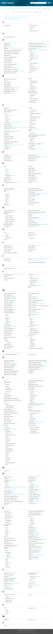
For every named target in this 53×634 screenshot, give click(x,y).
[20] (12, 19)
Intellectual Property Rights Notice (23, 632)
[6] (11, 17)
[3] (7, 17)
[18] (8, 19)
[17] (6, 19)
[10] (17, 17)
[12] (20, 17)
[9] (15, 17)
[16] (5, 19)
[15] (25, 17)
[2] (6, 17)
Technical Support (33, 632)
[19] (10, 19)
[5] (10, 17)
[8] (14, 17)
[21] (13, 19)
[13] (22, 17)
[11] (19, 17)
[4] (8, 17)
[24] (18, 19)
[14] (24, 17)
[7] (12, 17)
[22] (15, 19)
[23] (17, 19)
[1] (4, 17)
